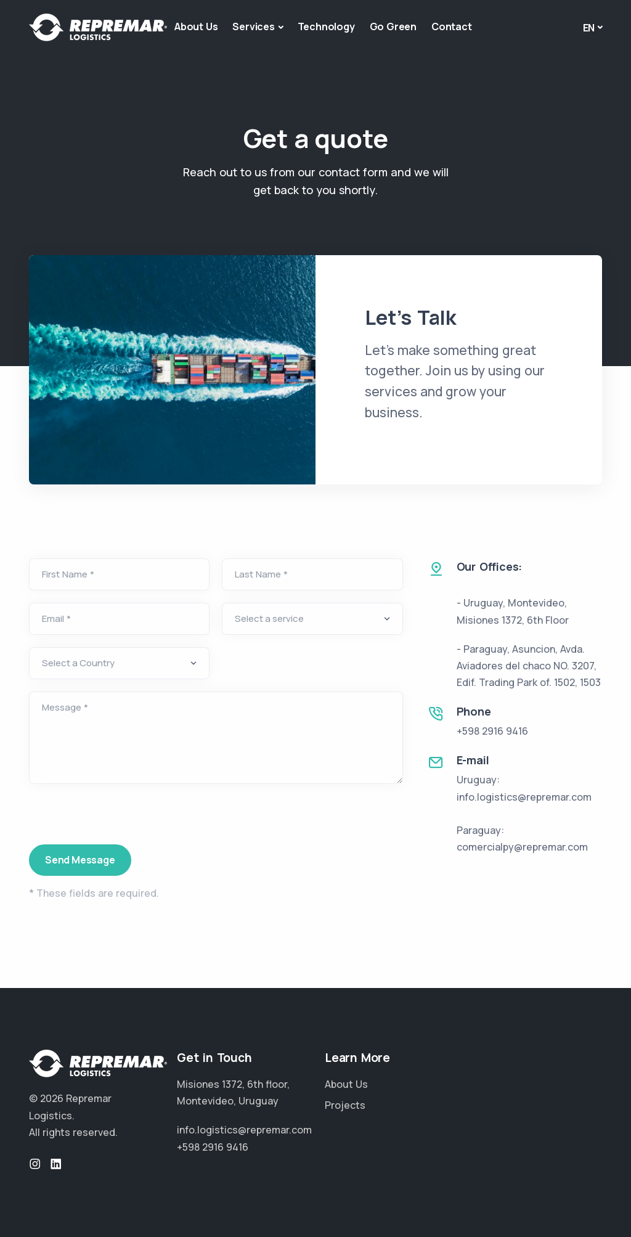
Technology (326, 26)
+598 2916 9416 (492, 731)
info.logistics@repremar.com (244, 1130)
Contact (451, 26)
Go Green (393, 26)
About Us (196, 26)
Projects (345, 1105)
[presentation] (122, 820)
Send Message (80, 860)
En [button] (589, 28)
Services (253, 26)
